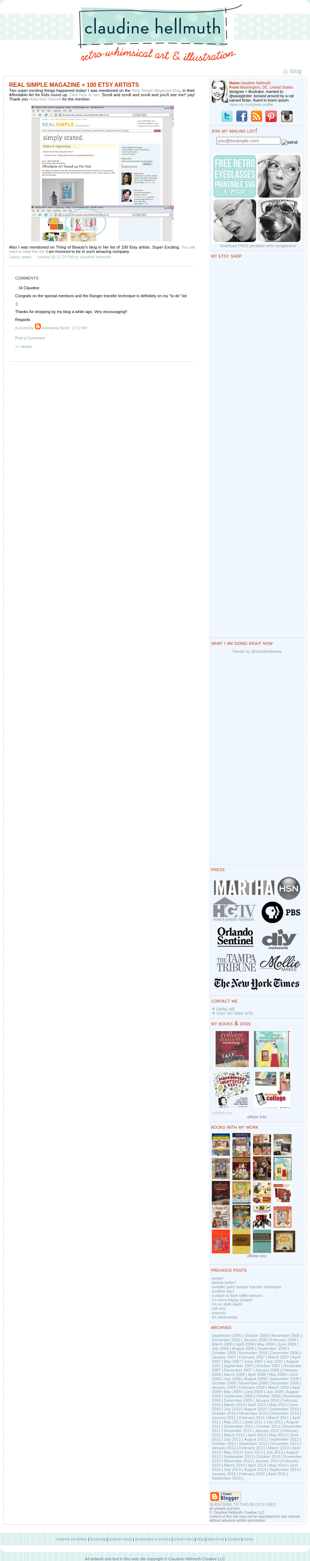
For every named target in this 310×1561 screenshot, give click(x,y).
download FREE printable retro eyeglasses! (258, 246)
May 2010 (277, 1404)
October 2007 (268, 1366)
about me (216, 1539)
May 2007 (232, 1361)
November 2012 (253, 1443)
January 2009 (224, 1387)
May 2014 (277, 1465)
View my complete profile (251, 104)
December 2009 (238, 1400)
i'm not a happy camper (232, 1300)
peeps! (218, 1278)
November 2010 (253, 1413)
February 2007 (252, 1357)
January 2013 (224, 1448)
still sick (219, 1308)
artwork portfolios (72, 1539)
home (249, 1539)
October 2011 (268, 1426)
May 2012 (277, 1435)
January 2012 (267, 1430)
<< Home (23, 346)
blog (200, 1539)
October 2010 (224, 1413)
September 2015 (226, 1478)
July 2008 (232, 1379)
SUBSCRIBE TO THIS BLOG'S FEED (242, 1504)
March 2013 (278, 1448)
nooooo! (219, 1313)
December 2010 (284, 1413)
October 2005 (256, 1335)
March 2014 (234, 1465)
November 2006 (253, 1353)
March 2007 (278, 1357)
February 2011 (252, 1417)
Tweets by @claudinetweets (257, 651)
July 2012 (232, 1439)
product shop (120, 1539)
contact (233, 1539)
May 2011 (232, 1422)
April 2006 (245, 1344)
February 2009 (252, 1387)
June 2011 (253, 1422)
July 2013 (274, 1452)
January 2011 (224, 1417)
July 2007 (274, 1361)
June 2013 (253, 1452)
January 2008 (267, 1370)
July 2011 (274, 1422)
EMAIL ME (225, 1009)
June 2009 (253, 1392)
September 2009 (238, 1396)
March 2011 (278, 1417)
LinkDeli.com (222, 1113)
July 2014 (232, 1469)
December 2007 (238, 1370)
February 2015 (252, 1474)
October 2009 (268, 1396)
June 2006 (287, 1344)
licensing (98, 1539)
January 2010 (267, 1400)
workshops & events (152, 1539)
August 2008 (255, 1379)
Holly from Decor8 (45, 99)
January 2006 (255, 1340)
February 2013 (252, 1448)
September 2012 (283, 1439)
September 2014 (283, 1469)
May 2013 (232, 1452)
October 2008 (224, 1383)
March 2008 (234, 1374)
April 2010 (257, 1404)
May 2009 (232, 1392)
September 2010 (283, 1409)
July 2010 (232, 1409)
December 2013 (238, 1461)
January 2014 (267, 1461)
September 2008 (283, 1379)
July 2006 (220, 1348)
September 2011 (238, 1426)
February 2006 (283, 1340)
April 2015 (277, 1474)
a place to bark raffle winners (237, 1295)
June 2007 (253, 1361)
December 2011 (238, 1430)
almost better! (224, 1282)
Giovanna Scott (55, 328)
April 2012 (257, 1435)
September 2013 (238, 1456)
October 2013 (268, 1456)
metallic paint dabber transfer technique (246, 1287)
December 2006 (284, 1353)
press (26, 257)
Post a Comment (30, 338)
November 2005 (285, 1335)
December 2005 (226, 1340)
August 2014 (255, 1469)
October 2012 (224, 1443)
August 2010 (255, 1409)
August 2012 (255, 1439)
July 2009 (274, 1392)
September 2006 (272, 1348)
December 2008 (284, 1383)
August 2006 (243, 1348)
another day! (223, 1291)
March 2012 (234, 1435)
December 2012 (284, 1443)
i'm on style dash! (227, 1304)
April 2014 (257, 1465)
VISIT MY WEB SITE (234, 1013)
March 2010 (234, 1404)
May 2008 (277, 1374)
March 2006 (222, 1344)
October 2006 (224, 1353)
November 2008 (253, 1383)
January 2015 (224, 1474)
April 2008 (257, 1374)
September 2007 (238, 1366)
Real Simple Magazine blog (156, 90)
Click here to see (84, 95)
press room (183, 1539)
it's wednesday (225, 1317)
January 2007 (224, 1357)
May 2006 (265, 1344)
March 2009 (278, 1387)
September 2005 (226, 1335)
